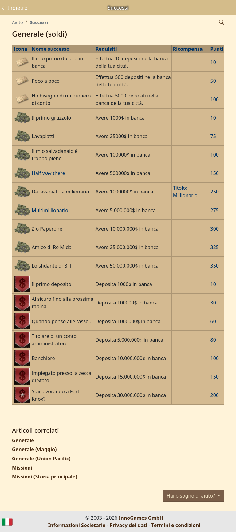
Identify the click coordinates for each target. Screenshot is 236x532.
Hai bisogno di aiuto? (191, 495)
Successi (39, 22)
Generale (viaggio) (34, 449)
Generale (23, 440)
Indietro (14, 7)
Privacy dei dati (128, 525)
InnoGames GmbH (141, 517)
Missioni (22, 467)
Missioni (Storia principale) (44, 476)
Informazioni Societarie (77, 525)
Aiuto (17, 22)
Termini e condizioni (176, 525)
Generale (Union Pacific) (41, 458)
